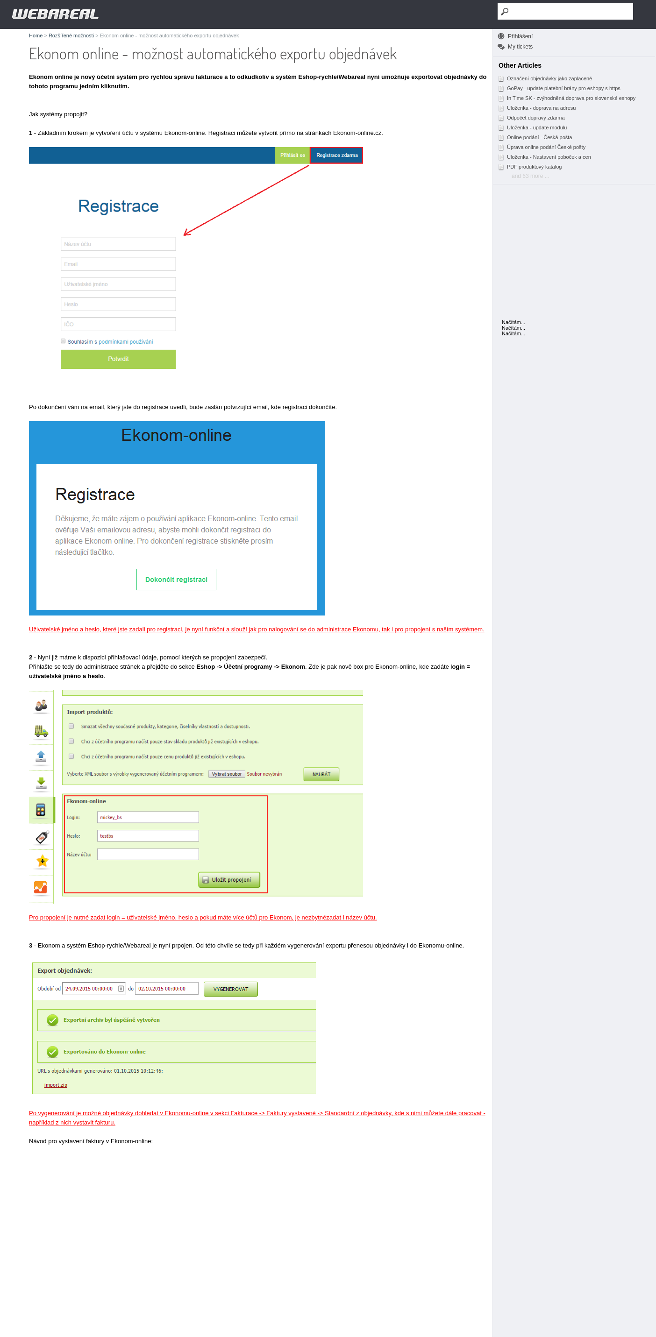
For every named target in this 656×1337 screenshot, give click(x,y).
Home (36, 35)
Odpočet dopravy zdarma (531, 117)
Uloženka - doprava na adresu (537, 108)
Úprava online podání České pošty (541, 147)
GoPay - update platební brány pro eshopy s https (559, 88)
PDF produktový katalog (530, 166)
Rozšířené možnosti (71, 35)
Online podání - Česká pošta (535, 137)
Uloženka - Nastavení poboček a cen (544, 157)
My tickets (520, 46)
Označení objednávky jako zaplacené (545, 78)
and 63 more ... (530, 176)
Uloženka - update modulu (532, 127)
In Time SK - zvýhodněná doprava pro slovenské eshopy (566, 98)
